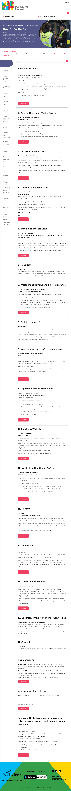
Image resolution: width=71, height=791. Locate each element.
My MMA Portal (8, 16)
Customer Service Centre (10, 51)
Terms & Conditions (7, 780)
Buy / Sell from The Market (46, 17)
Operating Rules (35, 25)
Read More (23, 103)
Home (4, 25)
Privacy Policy (18, 780)
